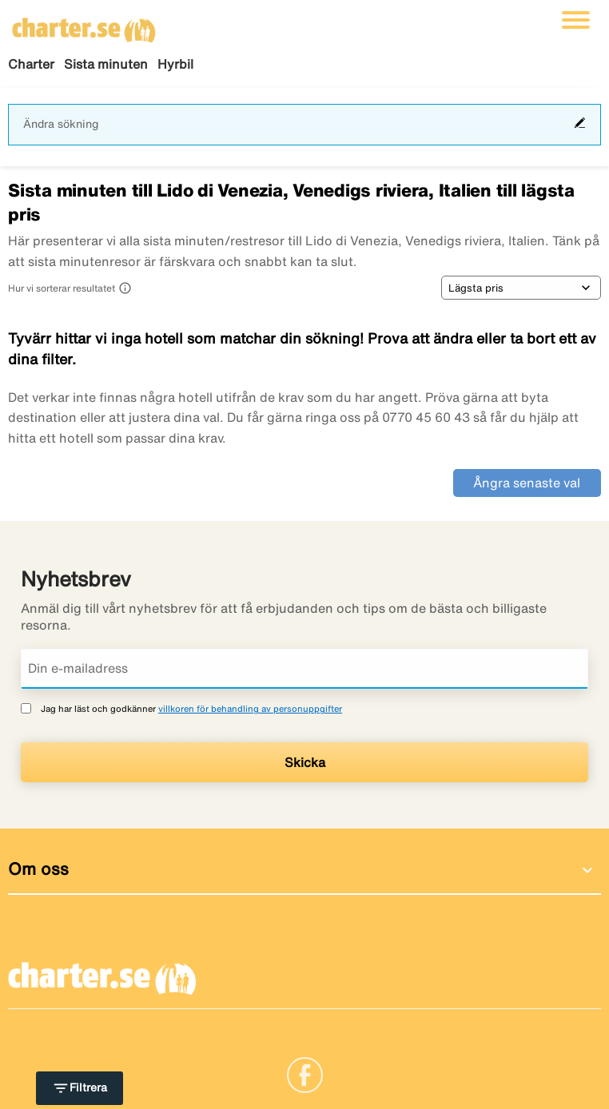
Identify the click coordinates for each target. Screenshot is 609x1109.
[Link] (305, 1073)
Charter (31, 64)
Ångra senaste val (526, 482)
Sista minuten (106, 64)
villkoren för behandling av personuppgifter (250, 708)
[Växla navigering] (576, 20)
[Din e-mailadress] (304, 669)
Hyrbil (175, 64)
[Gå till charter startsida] (84, 24)
